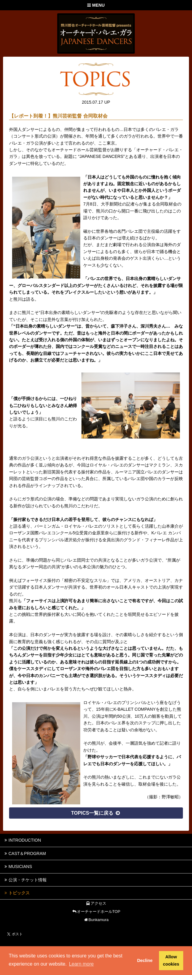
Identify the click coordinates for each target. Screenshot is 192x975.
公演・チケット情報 (25, 879)
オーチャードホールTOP (96, 911)
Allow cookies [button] (171, 960)
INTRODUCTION (22, 840)
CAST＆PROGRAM (24, 853)
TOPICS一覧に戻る (96, 813)
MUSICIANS (17, 866)
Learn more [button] (81, 964)
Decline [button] (145, 960)
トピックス (16, 892)
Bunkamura (95, 919)
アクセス (96, 903)
